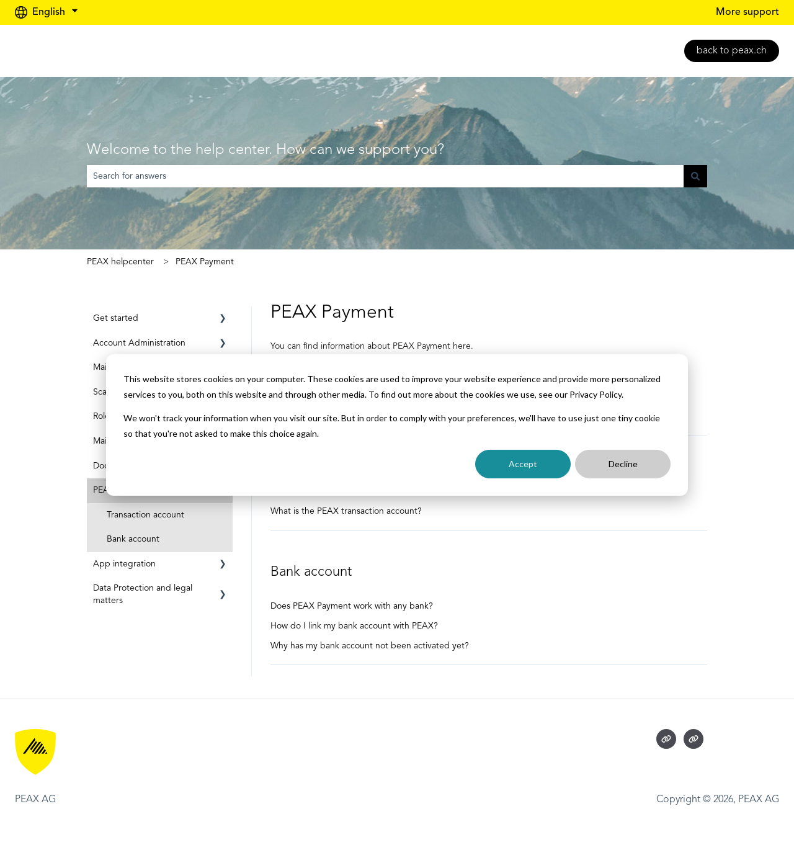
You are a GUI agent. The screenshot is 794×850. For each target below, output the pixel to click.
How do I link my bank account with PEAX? (354, 626)
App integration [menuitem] (124, 564)
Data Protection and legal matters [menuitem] (142, 594)
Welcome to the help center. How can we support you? (265, 150)
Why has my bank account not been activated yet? (369, 646)
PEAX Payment (205, 261)
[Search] (695, 176)
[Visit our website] (666, 739)
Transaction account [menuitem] (145, 515)
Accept (523, 464)
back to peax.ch (732, 51)
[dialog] (397, 425)
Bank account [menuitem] (133, 539)
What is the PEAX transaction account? (346, 511)
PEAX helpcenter (120, 261)
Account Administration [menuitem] (139, 343)
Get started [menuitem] (115, 318)
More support (747, 12)
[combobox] (385, 176)
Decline (623, 464)
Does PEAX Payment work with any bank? (351, 606)
